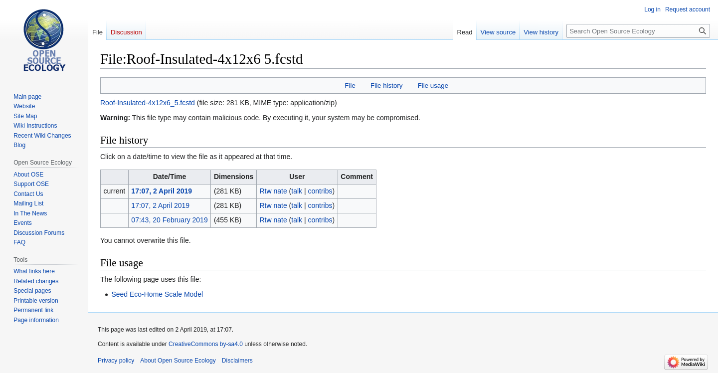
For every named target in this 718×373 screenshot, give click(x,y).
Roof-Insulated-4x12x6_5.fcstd (147, 103)
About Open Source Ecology (177, 360)
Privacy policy (116, 360)
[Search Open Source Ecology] (638, 31)
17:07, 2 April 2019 (161, 191)
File (350, 85)
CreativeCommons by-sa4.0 (206, 344)
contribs (320, 191)
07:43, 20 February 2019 (169, 220)
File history (386, 85)
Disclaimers (237, 360)
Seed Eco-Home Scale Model (157, 294)
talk (296, 191)
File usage (433, 85)
